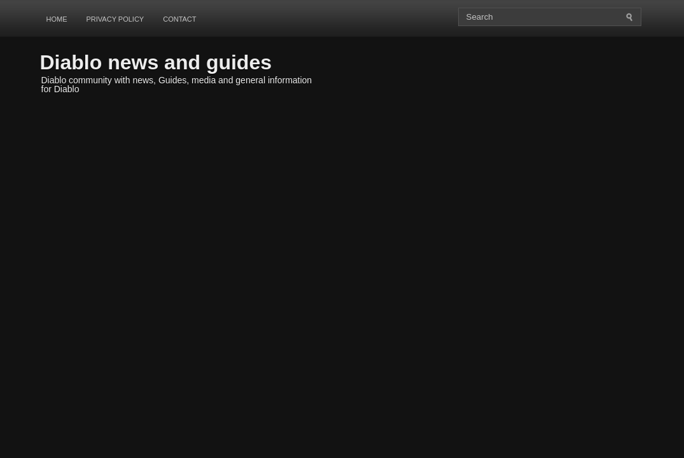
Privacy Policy (115, 19)
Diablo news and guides (156, 62)
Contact (179, 19)
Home (56, 19)
